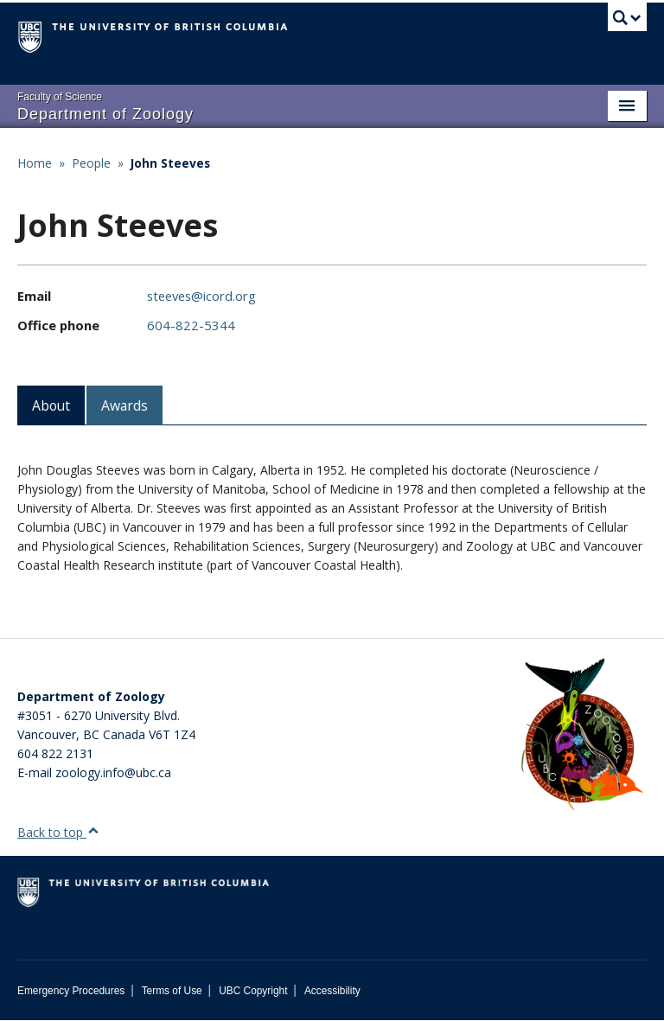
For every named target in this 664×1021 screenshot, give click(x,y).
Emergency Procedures (70, 991)
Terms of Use (172, 991)
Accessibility (332, 991)
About (51, 405)
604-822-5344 (191, 325)
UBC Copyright (253, 991)
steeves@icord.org (201, 295)
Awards (124, 405)
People (91, 163)
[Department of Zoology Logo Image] (582, 735)
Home (34, 163)
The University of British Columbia (284, 35)
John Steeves (170, 163)
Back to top (58, 832)
